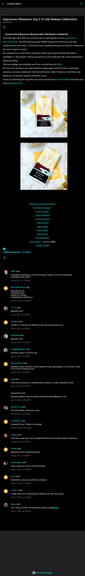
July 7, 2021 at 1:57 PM (20, 386)
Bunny (13, 504)
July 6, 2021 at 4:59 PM (20, 328)
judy (12, 379)
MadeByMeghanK (18, 349)
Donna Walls (16, 462)
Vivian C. (14, 490)
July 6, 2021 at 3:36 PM (20, 315)
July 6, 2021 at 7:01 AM (20, 280)
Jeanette (14, 321)
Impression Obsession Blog (42, 204)
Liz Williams (16, 421)
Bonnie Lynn (16, 407)
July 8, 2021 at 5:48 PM (20, 456)
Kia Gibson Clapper (42, 208)
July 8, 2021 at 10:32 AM (21, 428)
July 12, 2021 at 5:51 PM (21, 497)
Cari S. (13, 307)
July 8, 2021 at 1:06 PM (20, 442)
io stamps (26, 252)
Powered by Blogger (42, 573)
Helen (13, 271)
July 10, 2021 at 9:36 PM (21, 483)
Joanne (14, 435)
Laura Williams (42, 215)
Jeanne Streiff (16, 83)
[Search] (81, 4)
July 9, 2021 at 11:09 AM (21, 469)
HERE (59, 64)
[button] (4, 27)
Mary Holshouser (18, 287)
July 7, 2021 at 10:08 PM (21, 400)
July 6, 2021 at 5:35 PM (20, 356)
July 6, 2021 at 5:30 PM (20, 342)
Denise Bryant (17, 363)
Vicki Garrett (42, 223)
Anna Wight (42, 230)
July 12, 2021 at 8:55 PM (21, 511)
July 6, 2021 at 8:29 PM (20, 372)
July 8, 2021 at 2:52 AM (20, 414)
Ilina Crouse (35, 242)
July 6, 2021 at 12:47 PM (21, 301)
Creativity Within (14, 4)
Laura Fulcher (42, 211)
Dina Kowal (42, 234)
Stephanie (15, 335)
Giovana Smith (63, 79)
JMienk (14, 448)
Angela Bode (42, 227)
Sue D (13, 476)
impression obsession (12, 252)
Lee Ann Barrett (42, 219)
